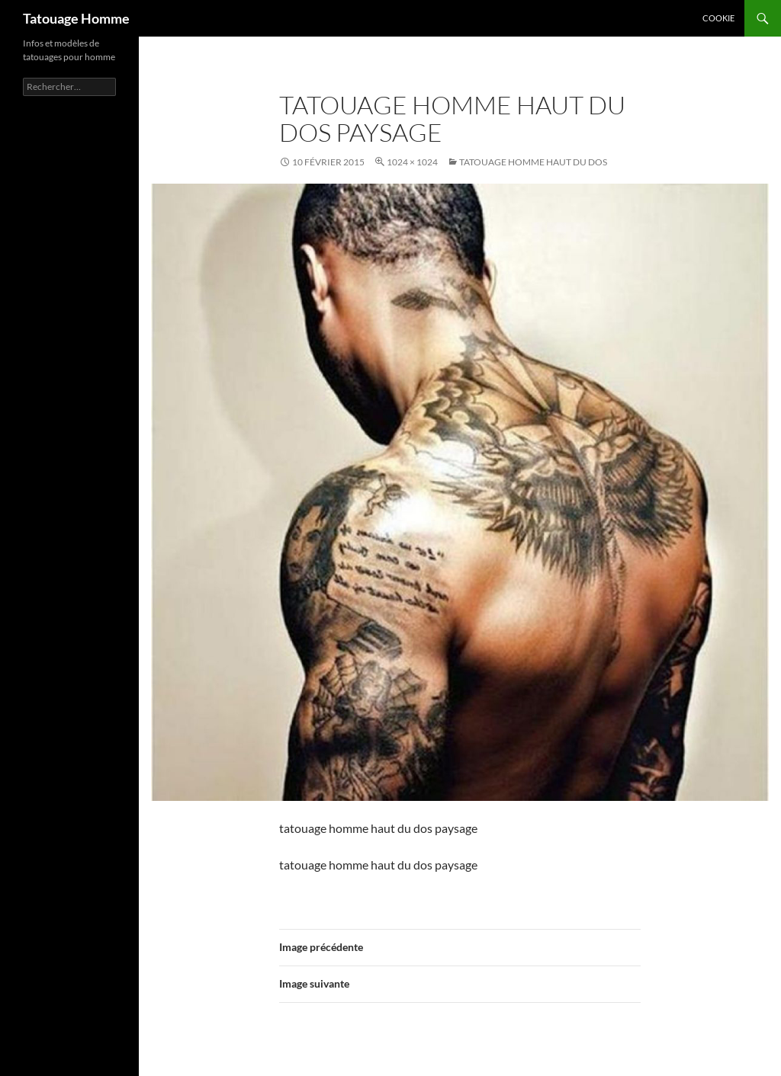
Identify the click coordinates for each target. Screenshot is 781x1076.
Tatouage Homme (76, 18)
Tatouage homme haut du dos (533, 162)
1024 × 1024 (412, 162)
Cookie (718, 18)
